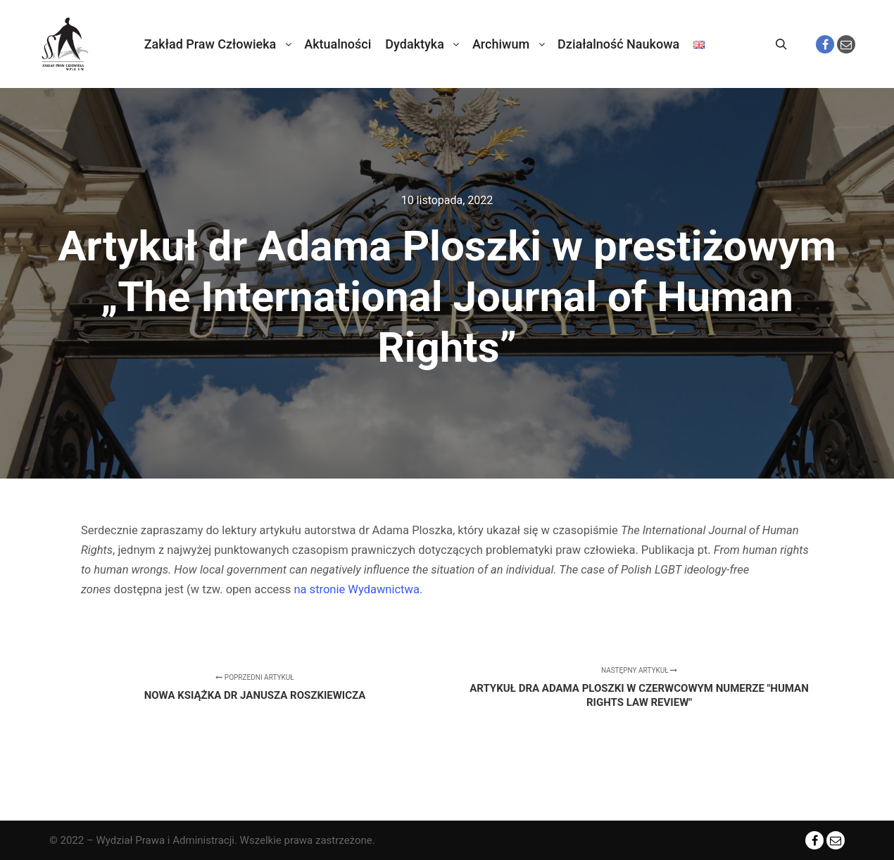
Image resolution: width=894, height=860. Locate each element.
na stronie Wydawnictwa (356, 589)
